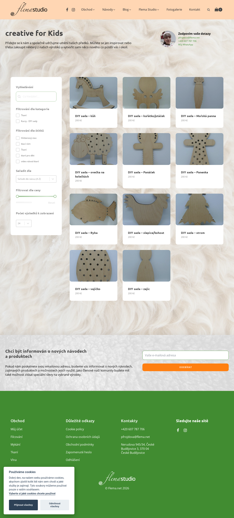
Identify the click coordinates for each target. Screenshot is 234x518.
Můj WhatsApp (185, 44)
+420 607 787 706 (187, 40)
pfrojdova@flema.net (189, 37)
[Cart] (218, 9)
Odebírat (185, 367)
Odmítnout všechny (54, 505)
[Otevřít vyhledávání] (208, 9)
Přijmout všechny (23, 505)
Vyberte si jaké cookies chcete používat (32, 493)
